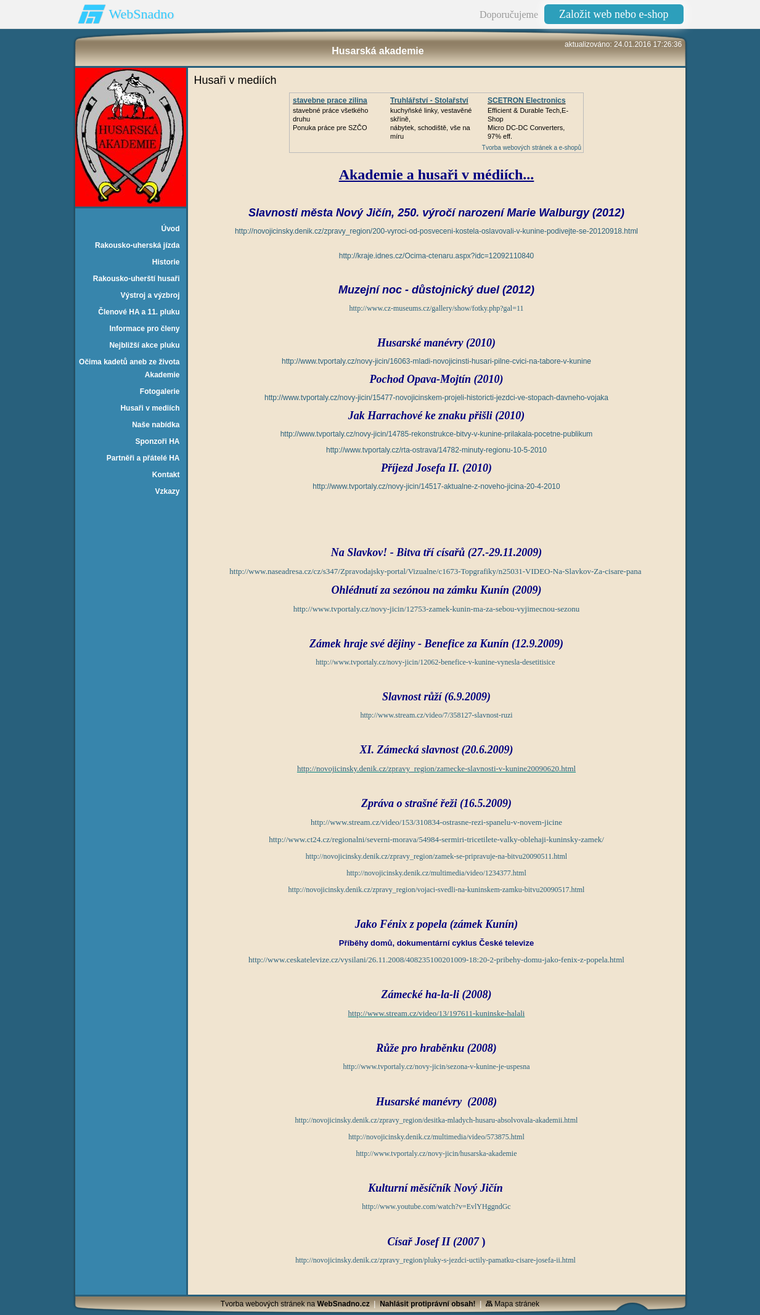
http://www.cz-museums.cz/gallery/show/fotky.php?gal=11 (436, 308)
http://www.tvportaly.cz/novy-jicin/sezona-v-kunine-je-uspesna (436, 1066)
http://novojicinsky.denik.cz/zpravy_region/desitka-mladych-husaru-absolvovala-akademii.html (436, 1120)
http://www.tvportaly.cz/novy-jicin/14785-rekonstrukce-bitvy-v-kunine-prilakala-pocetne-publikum (436, 434)
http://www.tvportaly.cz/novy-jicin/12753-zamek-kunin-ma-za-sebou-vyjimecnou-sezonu (436, 608)
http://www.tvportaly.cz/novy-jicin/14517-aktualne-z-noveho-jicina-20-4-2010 (436, 486)
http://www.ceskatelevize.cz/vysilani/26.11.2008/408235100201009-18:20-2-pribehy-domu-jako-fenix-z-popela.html (436, 959)
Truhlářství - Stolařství (429, 100)
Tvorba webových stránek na (295, 1304)
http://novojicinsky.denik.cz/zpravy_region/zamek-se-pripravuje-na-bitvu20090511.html (436, 856)
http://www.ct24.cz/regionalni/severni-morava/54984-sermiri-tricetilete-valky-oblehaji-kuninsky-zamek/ (436, 839)
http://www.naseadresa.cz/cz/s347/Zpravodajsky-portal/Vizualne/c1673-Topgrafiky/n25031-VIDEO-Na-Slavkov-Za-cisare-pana (435, 571)
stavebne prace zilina (330, 100)
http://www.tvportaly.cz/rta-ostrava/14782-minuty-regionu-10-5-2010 (436, 450)
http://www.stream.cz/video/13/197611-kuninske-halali (436, 1013)
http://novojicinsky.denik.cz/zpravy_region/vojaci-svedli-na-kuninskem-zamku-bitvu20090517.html (436, 889)
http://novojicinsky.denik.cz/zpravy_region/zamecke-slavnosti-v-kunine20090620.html (436, 768)
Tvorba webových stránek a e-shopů (531, 147)
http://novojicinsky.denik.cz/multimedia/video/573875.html (436, 1137)
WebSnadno (141, 14)
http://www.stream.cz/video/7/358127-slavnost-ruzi (436, 715)
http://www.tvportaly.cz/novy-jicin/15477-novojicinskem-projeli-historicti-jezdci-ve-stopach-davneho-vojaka (436, 397)
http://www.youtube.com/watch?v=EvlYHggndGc (436, 1206)
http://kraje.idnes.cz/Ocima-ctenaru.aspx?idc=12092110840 (436, 256)
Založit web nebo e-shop (613, 14)
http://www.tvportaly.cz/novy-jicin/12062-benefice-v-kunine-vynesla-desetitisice (435, 662)
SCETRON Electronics (527, 100)
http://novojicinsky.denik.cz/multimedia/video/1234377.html (436, 873)
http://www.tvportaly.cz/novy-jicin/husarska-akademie (436, 1153)
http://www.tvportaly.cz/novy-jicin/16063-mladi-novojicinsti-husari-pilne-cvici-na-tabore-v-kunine (436, 361)
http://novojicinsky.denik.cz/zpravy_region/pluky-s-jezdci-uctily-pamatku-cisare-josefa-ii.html (435, 1260)
